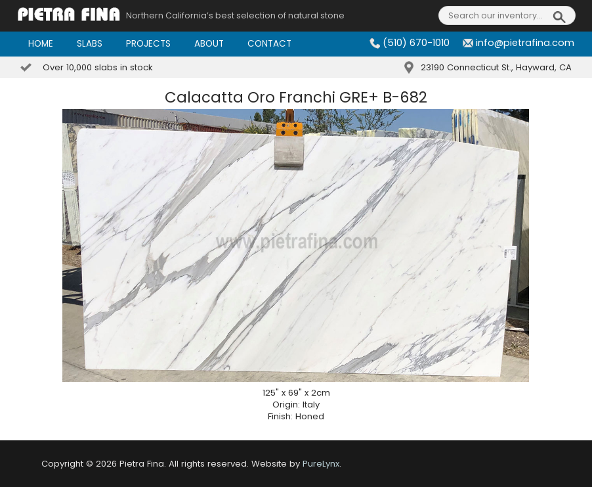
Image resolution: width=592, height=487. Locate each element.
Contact (269, 43)
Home (40, 43)
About (209, 43)
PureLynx (321, 463)
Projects (148, 43)
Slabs (89, 43)
